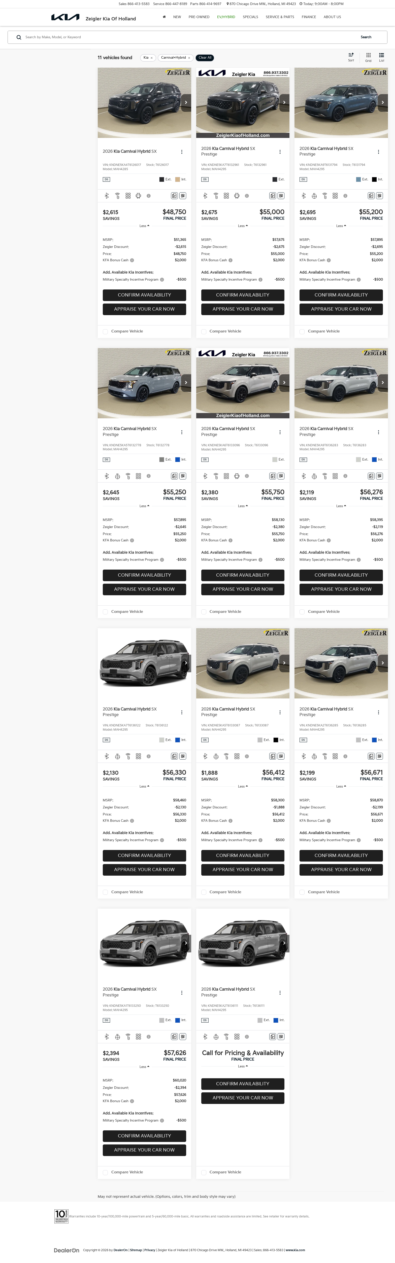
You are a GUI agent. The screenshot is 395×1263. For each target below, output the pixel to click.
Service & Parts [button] (280, 17)
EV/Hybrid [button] (226, 17)
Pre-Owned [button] (199, 17)
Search (366, 37)
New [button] (177, 17)
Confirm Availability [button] (144, 295)
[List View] (381, 58)
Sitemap (136, 1250)
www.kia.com (295, 1250)
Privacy (149, 1250)
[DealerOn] (67, 1250)
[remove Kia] (148, 58)
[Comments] (174, 195)
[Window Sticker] (182, 195)
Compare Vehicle (127, 331)
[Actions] (181, 151)
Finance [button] (309, 17)
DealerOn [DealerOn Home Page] (121, 1250)
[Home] (164, 17)
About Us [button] (332, 17)
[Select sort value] (352, 58)
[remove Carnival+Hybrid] (176, 58)
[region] (144, 259)
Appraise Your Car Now (144, 309)
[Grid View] (367, 58)
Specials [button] (250, 17)
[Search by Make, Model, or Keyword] (190, 37)
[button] (186, 103)
